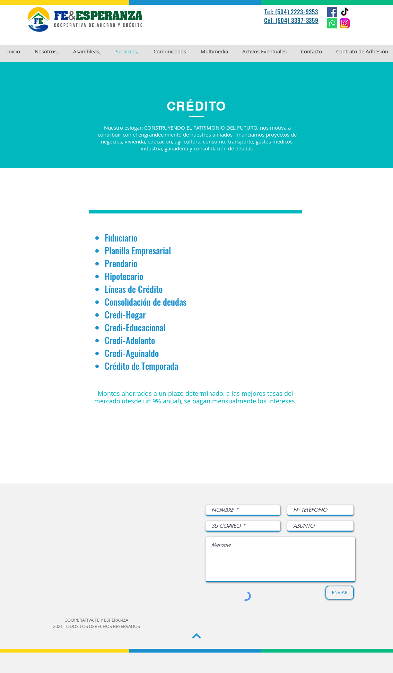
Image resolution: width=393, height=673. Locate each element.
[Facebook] (332, 12)
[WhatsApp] (332, 23)
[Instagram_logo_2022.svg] (345, 23)
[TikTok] (345, 12)
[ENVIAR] (339, 593)
